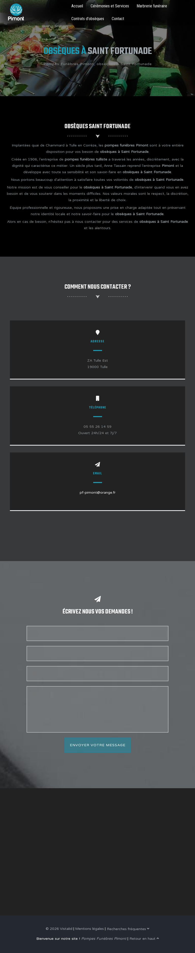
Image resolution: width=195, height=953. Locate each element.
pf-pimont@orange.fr (98, 492)
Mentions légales (89, 929)
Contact (118, 18)
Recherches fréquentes (128, 929)
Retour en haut (144, 938)
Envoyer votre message (97, 745)
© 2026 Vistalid (59, 929)
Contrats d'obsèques (87, 18)
